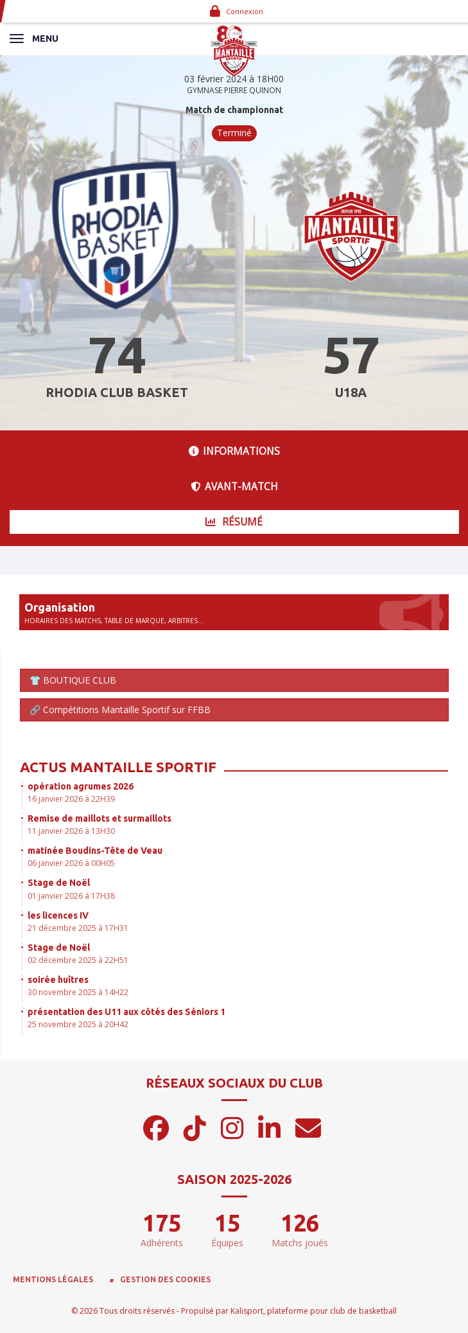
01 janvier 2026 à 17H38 (71, 895)
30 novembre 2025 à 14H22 (78, 992)
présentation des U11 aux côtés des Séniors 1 (126, 1012)
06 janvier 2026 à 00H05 (71, 863)
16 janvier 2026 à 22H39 (71, 798)
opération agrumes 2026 (81, 786)
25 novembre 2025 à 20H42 (78, 1024)
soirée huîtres (58, 980)
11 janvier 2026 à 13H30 (71, 830)
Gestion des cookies (165, 1279)
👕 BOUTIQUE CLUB (73, 680)
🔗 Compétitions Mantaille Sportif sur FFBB (120, 709)
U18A (351, 392)
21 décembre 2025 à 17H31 (78, 928)
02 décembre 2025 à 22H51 (78, 960)
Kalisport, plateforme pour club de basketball (313, 1310)
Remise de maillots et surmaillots (99, 818)
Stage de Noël (59, 883)
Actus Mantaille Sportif (118, 767)
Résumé (234, 522)
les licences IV (58, 915)
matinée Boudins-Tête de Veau (95, 850)
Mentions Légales (53, 1279)
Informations (234, 451)
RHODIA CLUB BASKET (117, 392)
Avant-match (234, 486)
